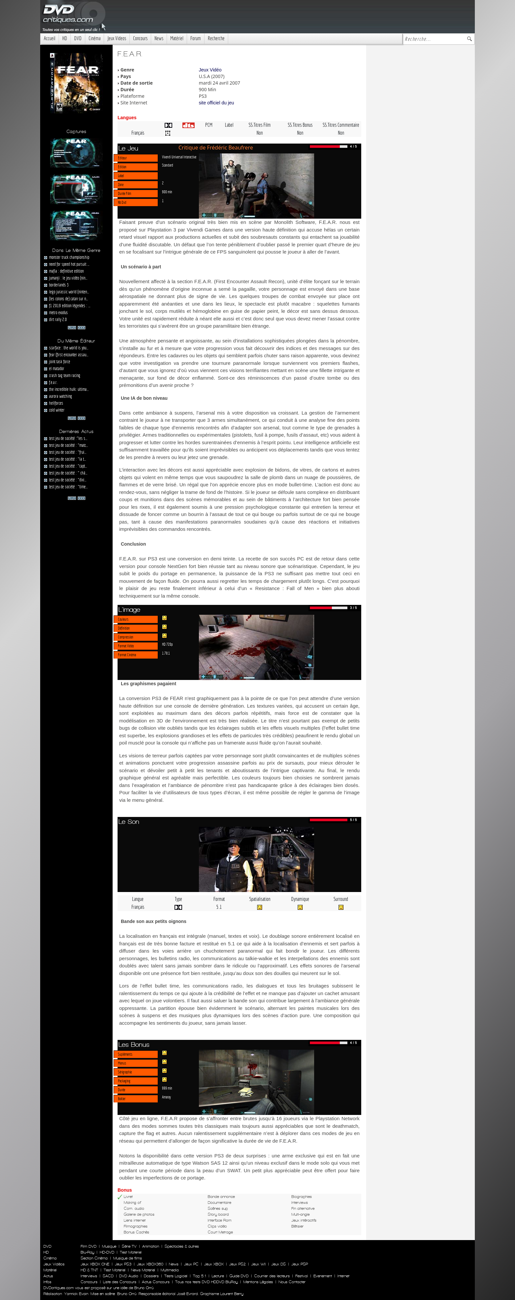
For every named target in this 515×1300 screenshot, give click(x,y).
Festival (301, 1276)
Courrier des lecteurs (272, 1276)
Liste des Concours (119, 1282)
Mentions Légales (258, 1282)
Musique (109, 1246)
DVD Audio (128, 1276)
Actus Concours (156, 1282)
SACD (108, 1276)
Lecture (218, 1276)
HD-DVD (107, 1252)
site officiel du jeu (216, 102)
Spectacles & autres (182, 1246)
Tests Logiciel (175, 1276)
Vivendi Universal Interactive (179, 156)
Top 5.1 (199, 1276)
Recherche (216, 38)
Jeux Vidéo (210, 69)
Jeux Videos (116, 38)
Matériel (176, 38)
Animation (150, 1246)
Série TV (129, 1246)
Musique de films (127, 1258)
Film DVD (88, 1246)
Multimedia (170, 1270)
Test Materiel (131, 1252)
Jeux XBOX (214, 1264)
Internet (343, 1276)
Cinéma (94, 38)
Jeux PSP (299, 1264)
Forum (195, 38)
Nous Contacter (291, 1282)
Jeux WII (258, 1264)
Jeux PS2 (237, 1264)
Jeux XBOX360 (150, 1264)
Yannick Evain (76, 1294)
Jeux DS (278, 1264)
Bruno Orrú (126, 1294)
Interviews (89, 1276)
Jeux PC (191, 1264)
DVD (78, 38)
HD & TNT (89, 1270)
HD (64, 38)
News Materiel (143, 1270)
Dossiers (151, 1276)
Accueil (49, 38)
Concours (140, 38)
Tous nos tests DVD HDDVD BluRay (206, 1282)
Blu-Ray (87, 1252)
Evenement (322, 1276)
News (158, 38)
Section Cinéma (94, 1258)
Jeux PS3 (123, 1264)
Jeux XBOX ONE (95, 1264)
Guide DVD (239, 1276)
